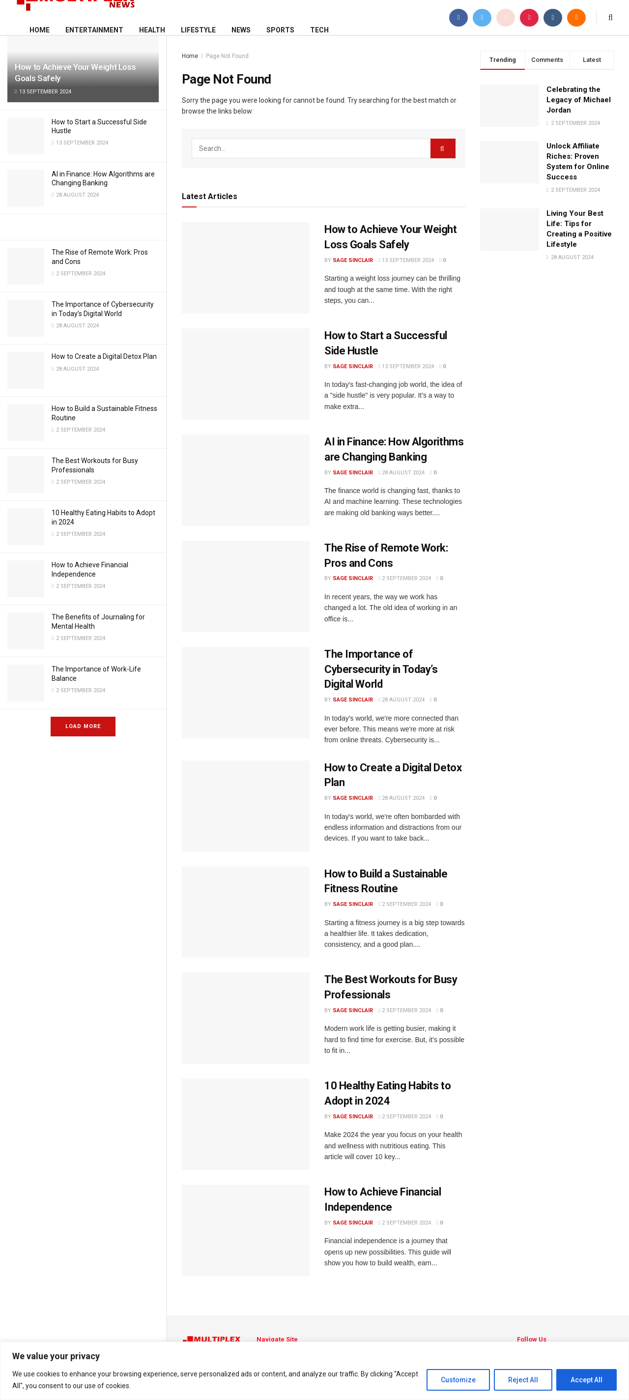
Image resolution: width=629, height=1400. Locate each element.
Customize (458, 1380)
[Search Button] (443, 148)
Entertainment (94, 30)
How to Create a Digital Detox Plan (104, 356)
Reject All (523, 1380)
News (241, 30)
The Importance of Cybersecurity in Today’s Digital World (380, 669)
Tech (319, 30)
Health (152, 30)
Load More (83, 726)
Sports (280, 30)
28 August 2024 (401, 472)
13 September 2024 (406, 260)
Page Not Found (227, 56)
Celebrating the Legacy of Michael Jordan (578, 100)
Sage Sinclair (353, 260)
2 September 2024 (404, 578)
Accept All (586, 1380)
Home (39, 30)
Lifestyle (198, 30)
